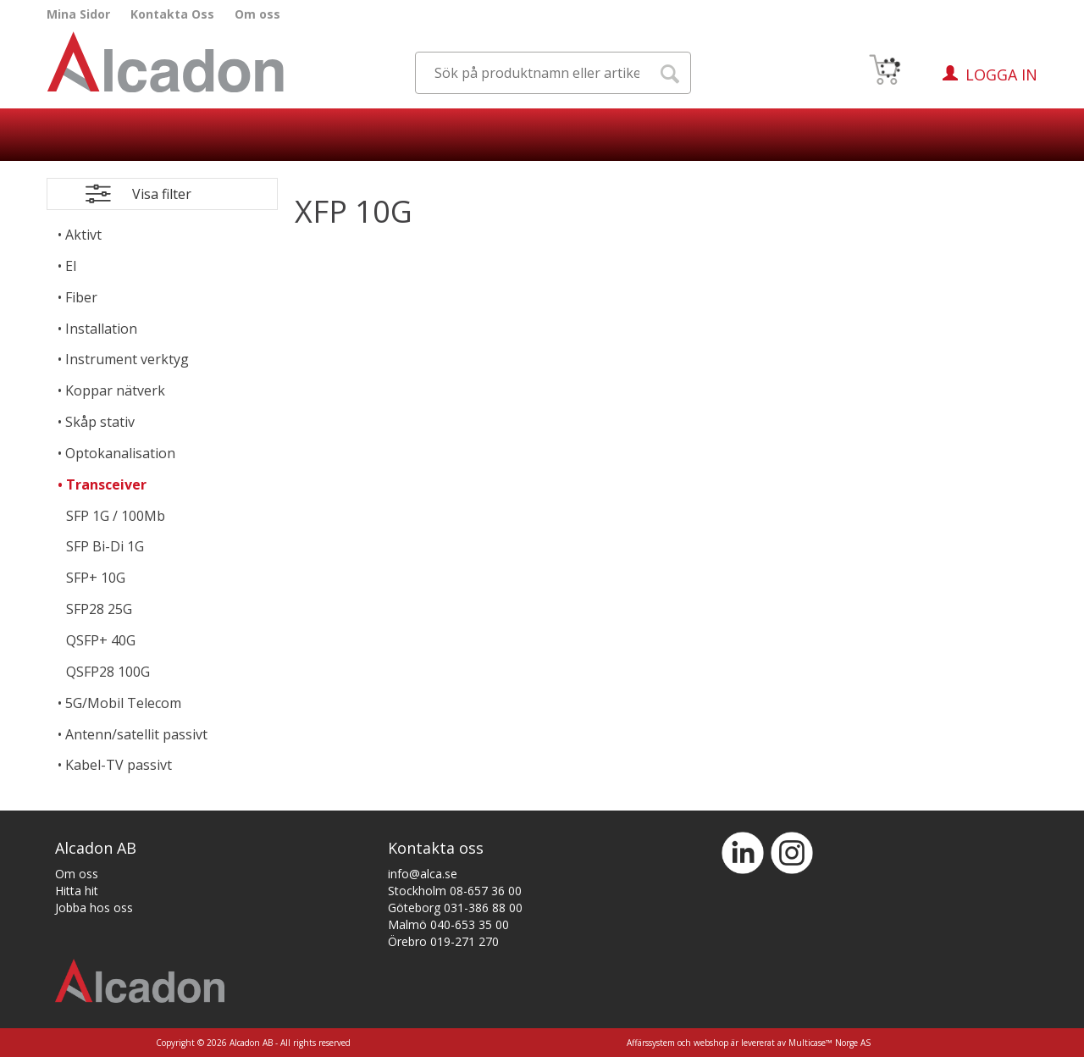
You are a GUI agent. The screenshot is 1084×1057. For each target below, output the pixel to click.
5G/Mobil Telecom (123, 703)
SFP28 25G (99, 609)
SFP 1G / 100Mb (115, 515)
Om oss (257, 14)
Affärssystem (651, 1043)
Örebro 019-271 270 (443, 941)
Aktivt (83, 234)
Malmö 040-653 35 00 (448, 924)
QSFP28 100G (108, 671)
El (70, 266)
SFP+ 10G (95, 577)
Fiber (81, 297)
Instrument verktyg (127, 359)
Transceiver (106, 484)
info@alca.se (422, 874)
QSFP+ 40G (101, 640)
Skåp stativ (100, 421)
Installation (101, 328)
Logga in (1001, 74)
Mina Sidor (78, 14)
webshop (711, 1043)
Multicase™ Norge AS (829, 1043)
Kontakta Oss (172, 14)
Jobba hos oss (94, 907)
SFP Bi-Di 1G (105, 546)
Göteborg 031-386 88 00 (455, 907)
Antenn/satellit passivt (136, 734)
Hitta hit (76, 891)
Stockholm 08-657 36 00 (455, 891)
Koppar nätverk (115, 390)
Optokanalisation (120, 453)
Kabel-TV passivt (118, 764)
